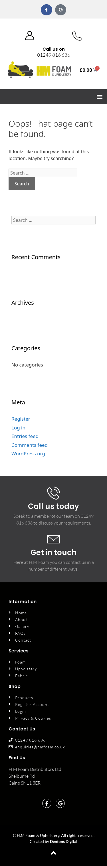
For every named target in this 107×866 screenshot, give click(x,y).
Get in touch (53, 552)
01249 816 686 (53, 55)
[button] (99, 96)
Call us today (53, 506)
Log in (18, 427)
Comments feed (29, 445)
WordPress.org (28, 453)
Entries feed (25, 436)
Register (20, 418)
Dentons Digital (63, 841)
